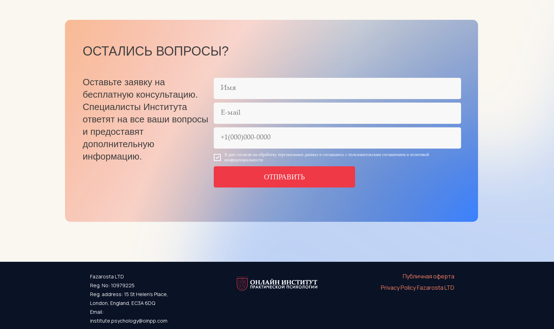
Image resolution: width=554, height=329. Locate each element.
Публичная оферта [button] (428, 276)
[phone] (337, 138)
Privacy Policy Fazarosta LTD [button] (417, 288)
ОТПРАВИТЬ (284, 177)
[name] (337, 88)
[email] (337, 113)
